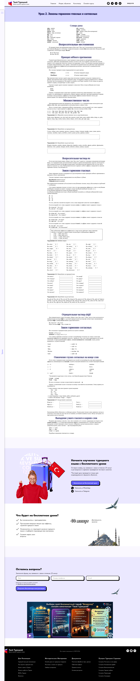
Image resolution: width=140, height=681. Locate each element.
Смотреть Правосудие (105, 673)
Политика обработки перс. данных (81, 661)
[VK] (116, 3)
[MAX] (120, 3)
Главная (53, 3)
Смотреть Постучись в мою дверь (108, 661)
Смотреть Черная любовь (106, 670)
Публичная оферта (77, 664)
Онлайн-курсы (88, 3)
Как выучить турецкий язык (25, 664)
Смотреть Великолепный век (106, 667)
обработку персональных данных (26, 584)
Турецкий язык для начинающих (26, 661)
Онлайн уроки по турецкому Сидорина (55, 661)
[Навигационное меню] (2, 13)
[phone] (67, 578)
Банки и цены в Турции (24, 667)
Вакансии (20, 676)
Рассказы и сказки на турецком (53, 664)
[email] (102, 578)
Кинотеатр (77, 3)
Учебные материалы (50, 667)
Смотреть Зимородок (104, 676)
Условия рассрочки (77, 670)
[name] (32, 578)
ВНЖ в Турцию (22, 673)
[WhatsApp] (108, 3)
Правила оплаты (76, 667)
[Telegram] (112, 3)
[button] (85, 483)
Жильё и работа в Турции (25, 670)
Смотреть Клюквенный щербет (107, 664)
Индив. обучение (65, 3)
